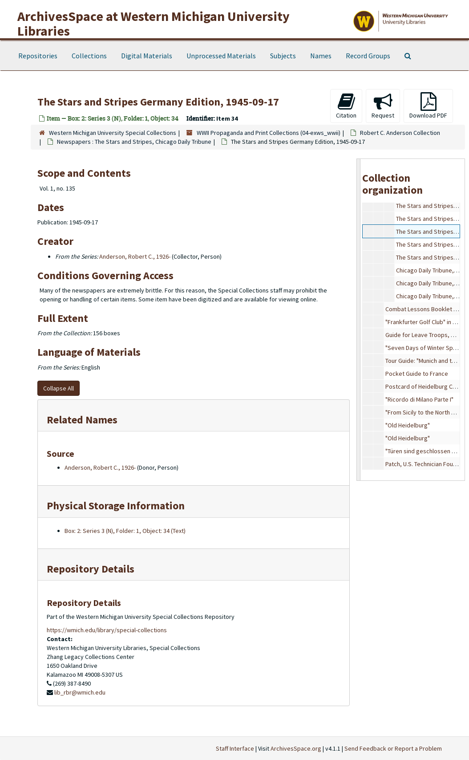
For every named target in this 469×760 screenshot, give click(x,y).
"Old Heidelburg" (407, 425)
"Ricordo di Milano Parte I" (419, 399)
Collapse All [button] (58, 388)
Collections (89, 55)
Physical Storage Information (116, 505)
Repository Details (90, 569)
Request (383, 105)
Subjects (283, 55)
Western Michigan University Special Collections (112, 133)
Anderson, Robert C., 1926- (134, 256)
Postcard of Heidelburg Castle (425, 386)
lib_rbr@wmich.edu (79, 692)
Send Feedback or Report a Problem (393, 748)
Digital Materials (146, 55)
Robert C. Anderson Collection (400, 133)
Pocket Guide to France (416, 374)
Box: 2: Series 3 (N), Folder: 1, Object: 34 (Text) (125, 531)
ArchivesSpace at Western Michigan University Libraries (153, 23)
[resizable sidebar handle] (358, 319)
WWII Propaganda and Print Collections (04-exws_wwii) (268, 133)
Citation (346, 105)
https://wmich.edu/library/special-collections (107, 630)
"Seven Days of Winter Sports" (425, 348)
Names (321, 55)
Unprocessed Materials (221, 55)
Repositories (37, 55)
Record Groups (368, 55)
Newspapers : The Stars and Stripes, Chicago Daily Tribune (134, 142)
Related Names (82, 420)
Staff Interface (235, 748)
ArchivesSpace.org (296, 748)
